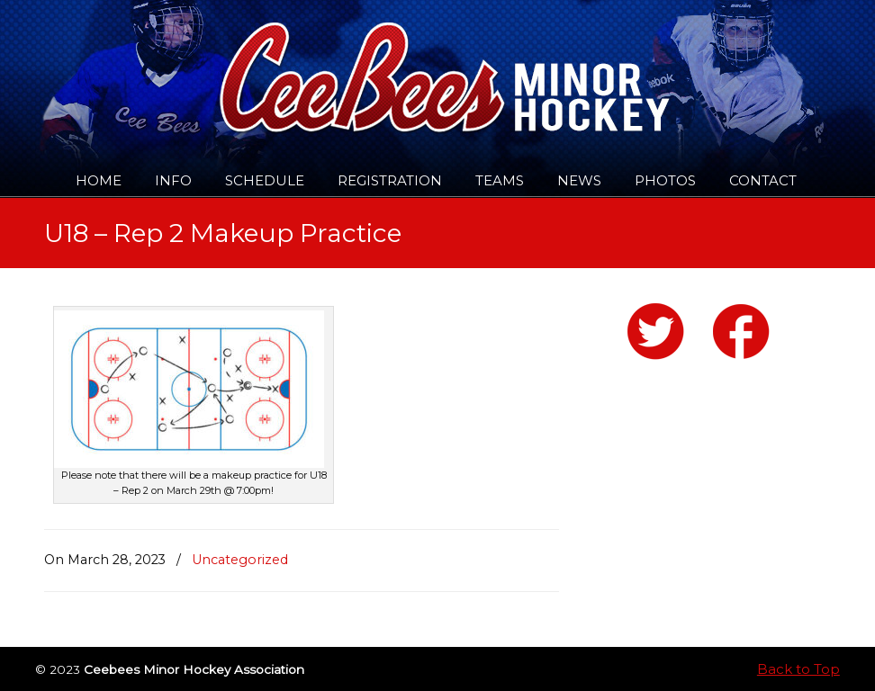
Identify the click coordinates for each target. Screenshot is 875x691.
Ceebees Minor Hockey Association (228, 64)
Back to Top (798, 669)
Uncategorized (240, 560)
